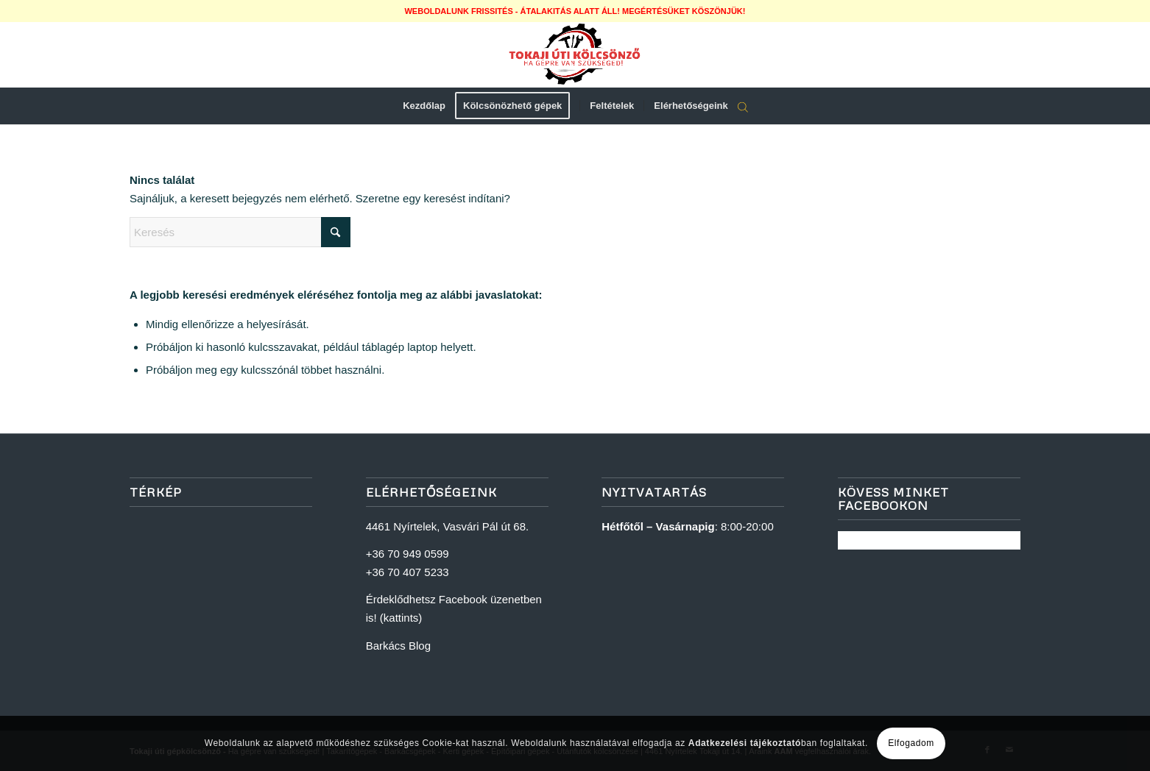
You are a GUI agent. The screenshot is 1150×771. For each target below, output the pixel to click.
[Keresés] (240, 232)
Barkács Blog (398, 645)
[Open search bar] (743, 107)
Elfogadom (911, 743)
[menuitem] (424, 106)
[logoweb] (575, 54)
